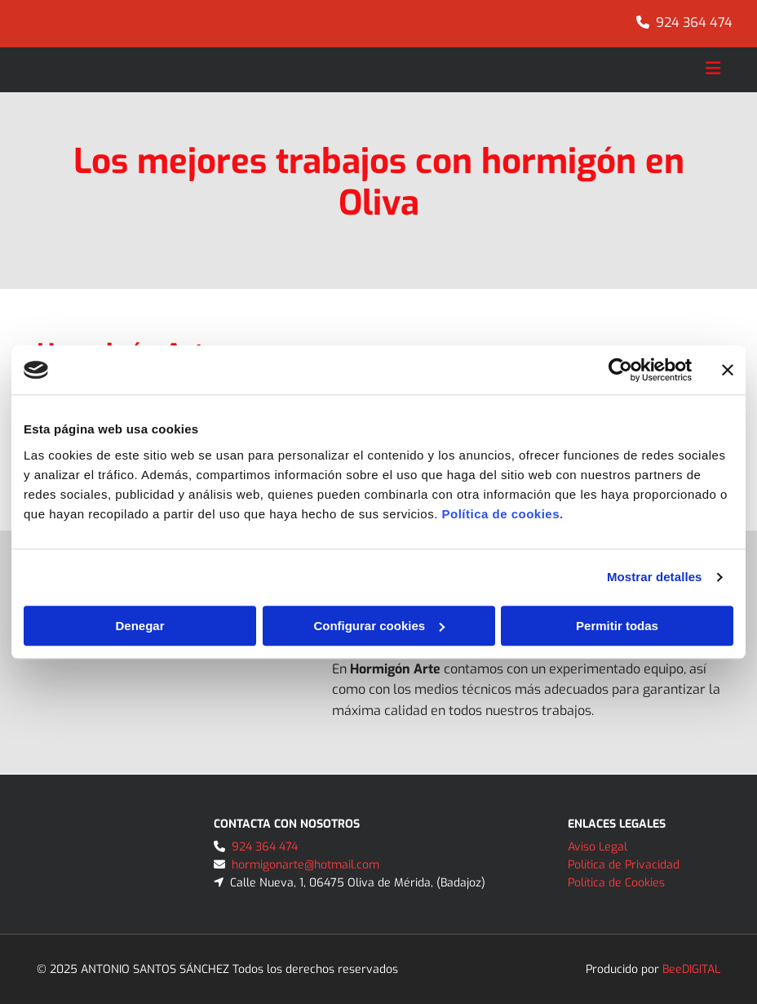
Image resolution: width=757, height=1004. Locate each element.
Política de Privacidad (624, 865)
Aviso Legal (597, 847)
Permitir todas (617, 626)
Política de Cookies (616, 883)
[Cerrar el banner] (727, 369)
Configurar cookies (379, 626)
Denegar (139, 626)
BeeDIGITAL (691, 969)
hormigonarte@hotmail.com (305, 865)
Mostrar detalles (654, 577)
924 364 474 (694, 22)
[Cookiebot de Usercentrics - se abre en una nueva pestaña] (620, 370)
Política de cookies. (502, 514)
